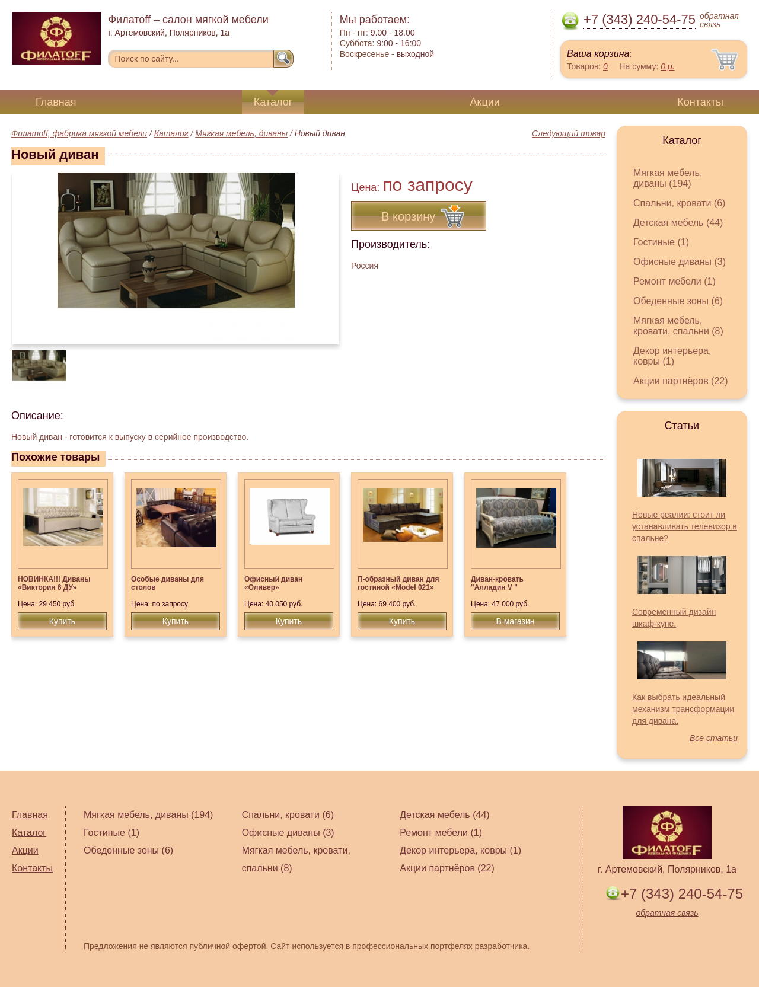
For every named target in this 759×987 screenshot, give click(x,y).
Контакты (700, 102)
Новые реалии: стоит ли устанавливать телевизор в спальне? (684, 526)
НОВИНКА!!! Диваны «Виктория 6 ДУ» (54, 583)
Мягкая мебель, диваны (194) (667, 178)
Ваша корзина (598, 54)
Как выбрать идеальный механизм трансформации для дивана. (683, 709)
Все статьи (714, 738)
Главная (56, 102)
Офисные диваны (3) (679, 262)
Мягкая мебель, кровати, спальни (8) (678, 325)
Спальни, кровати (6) (679, 203)
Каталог (273, 102)
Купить (62, 621)
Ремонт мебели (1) (674, 281)
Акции (485, 102)
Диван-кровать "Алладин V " (497, 583)
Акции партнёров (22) (680, 381)
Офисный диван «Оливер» (273, 583)
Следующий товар (568, 133)
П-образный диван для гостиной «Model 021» (398, 583)
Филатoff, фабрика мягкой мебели (79, 133)
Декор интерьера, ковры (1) (672, 356)
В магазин (515, 621)
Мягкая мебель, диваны (241, 133)
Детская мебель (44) (678, 223)
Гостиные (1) (661, 242)
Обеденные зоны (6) (678, 301)
